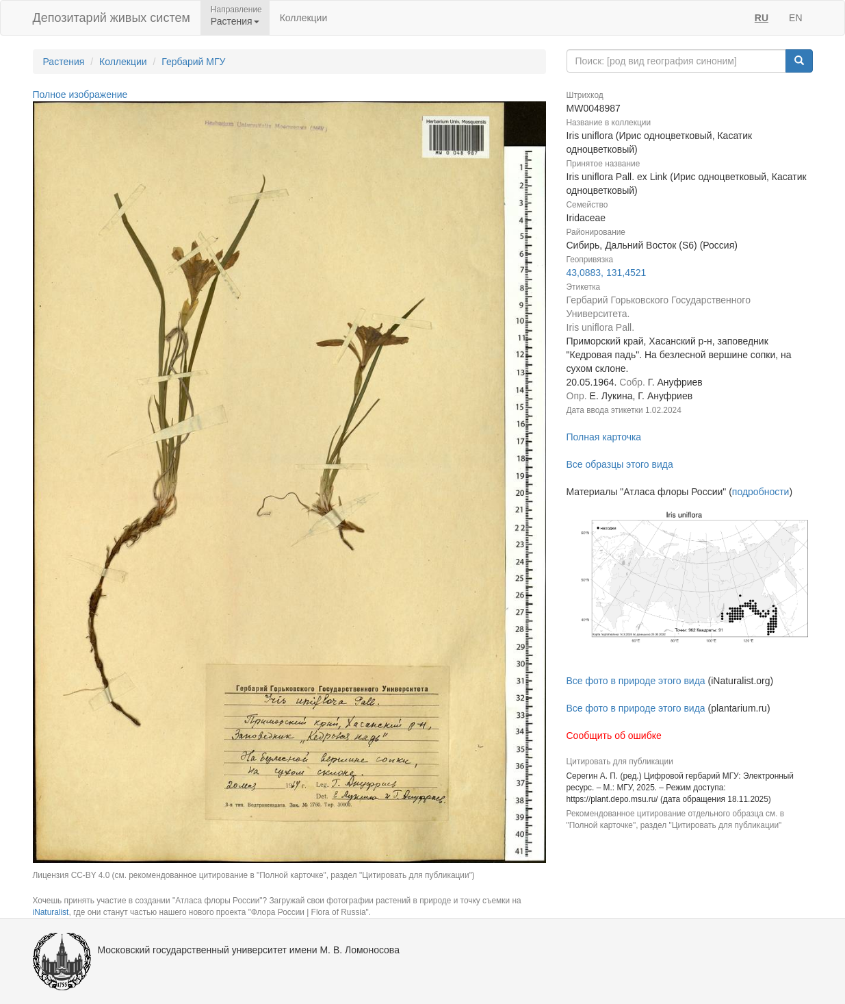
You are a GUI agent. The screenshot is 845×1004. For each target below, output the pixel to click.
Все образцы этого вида (620, 464)
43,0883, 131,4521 (607, 272)
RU (761, 17)
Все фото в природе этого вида (636, 680)
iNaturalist (51, 912)
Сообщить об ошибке (614, 735)
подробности (761, 491)
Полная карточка (604, 436)
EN (795, 17)
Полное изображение (80, 94)
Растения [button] (235, 21)
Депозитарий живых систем (111, 18)
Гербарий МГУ (193, 61)
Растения (64, 61)
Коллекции (304, 17)
